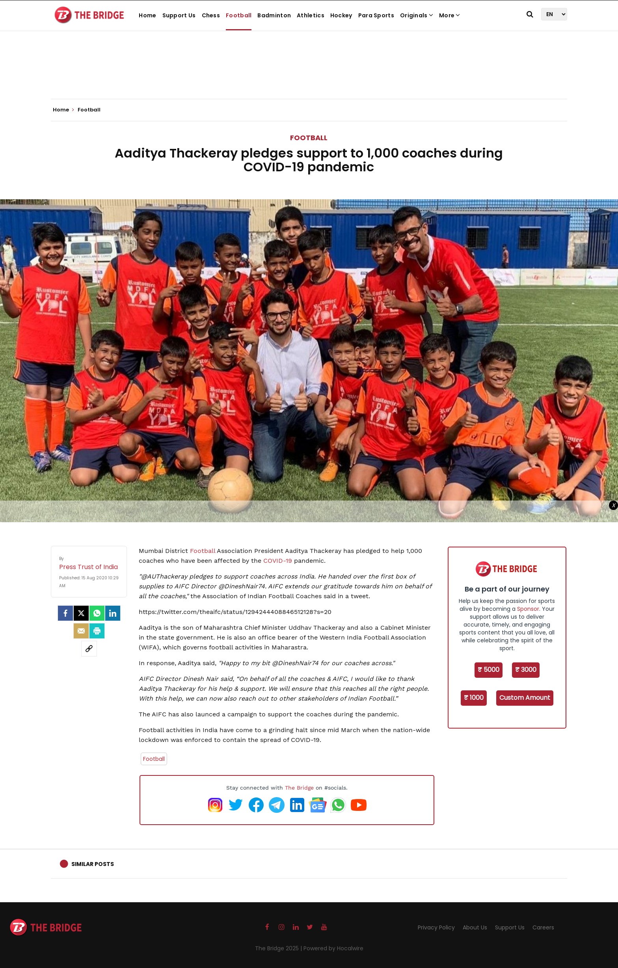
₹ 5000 (488, 669)
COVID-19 (277, 560)
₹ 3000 (525, 669)
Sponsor (528, 609)
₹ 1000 (474, 697)
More (449, 15)
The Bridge (299, 787)
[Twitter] (81, 613)
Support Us (179, 15)
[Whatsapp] (97, 613)
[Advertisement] (309, 75)
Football (238, 15)
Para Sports (376, 15)
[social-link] (89, 648)
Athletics (310, 15)
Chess (211, 15)
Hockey (341, 15)
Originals (416, 15)
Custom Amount (524, 697)
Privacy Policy (436, 927)
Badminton (274, 15)
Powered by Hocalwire (333, 948)
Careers (543, 927)
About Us (475, 927)
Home (147, 15)
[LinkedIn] (113, 613)
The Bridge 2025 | (279, 948)
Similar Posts (92, 864)
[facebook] (65, 613)
